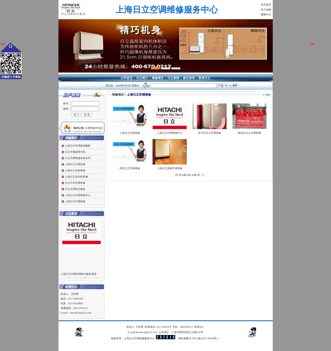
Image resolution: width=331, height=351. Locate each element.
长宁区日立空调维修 (209, 131)
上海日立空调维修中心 (170, 131)
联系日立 (204, 78)
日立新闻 (173, 78)
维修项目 (158, 78)
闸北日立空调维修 (130, 167)
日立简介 (142, 78)
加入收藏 (266, 9)
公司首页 (127, 78)
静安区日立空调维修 (249, 131)
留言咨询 (189, 78)
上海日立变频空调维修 (170, 167)
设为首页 (266, 4)
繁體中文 (266, 14)
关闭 (2, 44)
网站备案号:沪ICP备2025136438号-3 (198, 338)
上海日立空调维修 (130, 131)
